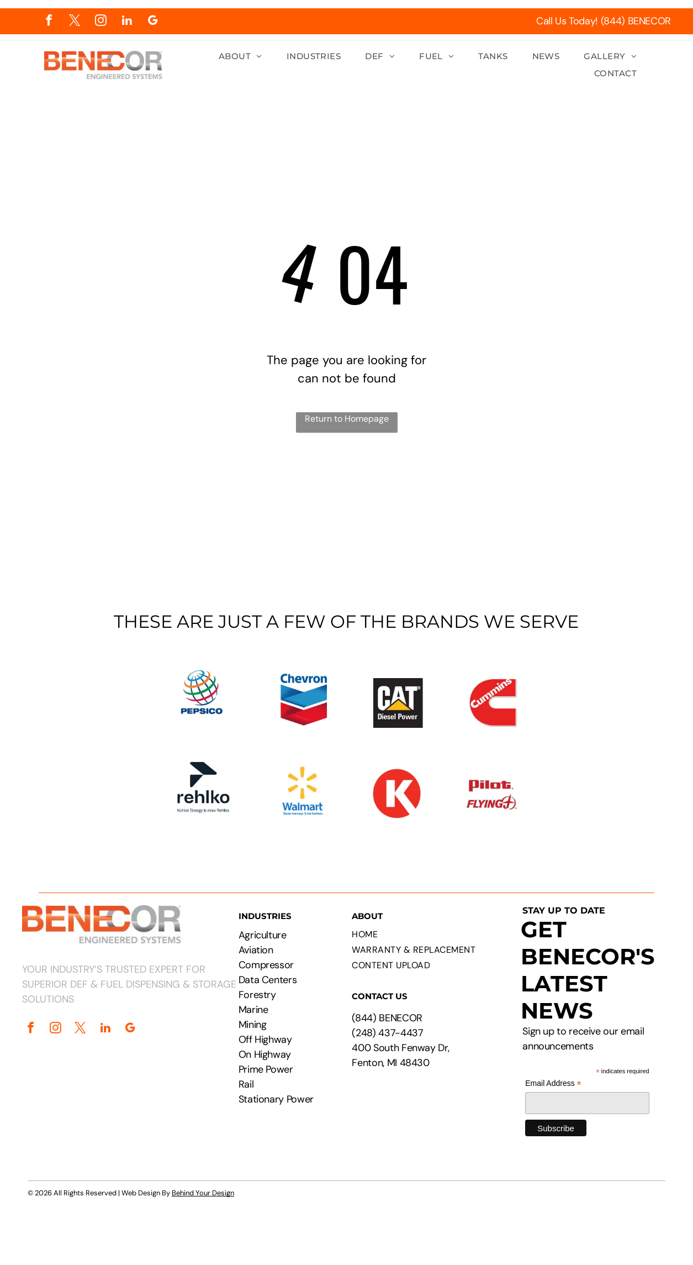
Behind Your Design (203, 1193)
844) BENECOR (388, 1018)
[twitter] (74, 22)
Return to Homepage (347, 418)
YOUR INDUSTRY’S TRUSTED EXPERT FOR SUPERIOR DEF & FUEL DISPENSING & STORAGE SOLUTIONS (129, 984)
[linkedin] (126, 22)
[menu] (668, 43)
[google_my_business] (152, 22)
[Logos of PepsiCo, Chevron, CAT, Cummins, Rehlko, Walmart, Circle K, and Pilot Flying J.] (346, 745)
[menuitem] (240, 56)
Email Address (553, 1083)
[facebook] (48, 22)
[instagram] (100, 22)
